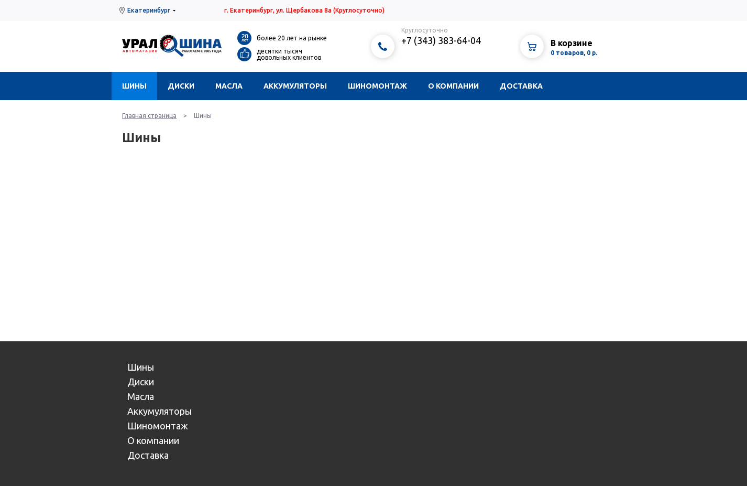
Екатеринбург (148, 10)
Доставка (521, 86)
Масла (229, 86)
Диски (181, 86)
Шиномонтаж (377, 86)
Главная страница (149, 115)
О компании (453, 86)
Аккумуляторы (295, 86)
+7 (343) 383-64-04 (441, 40)
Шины (134, 86)
